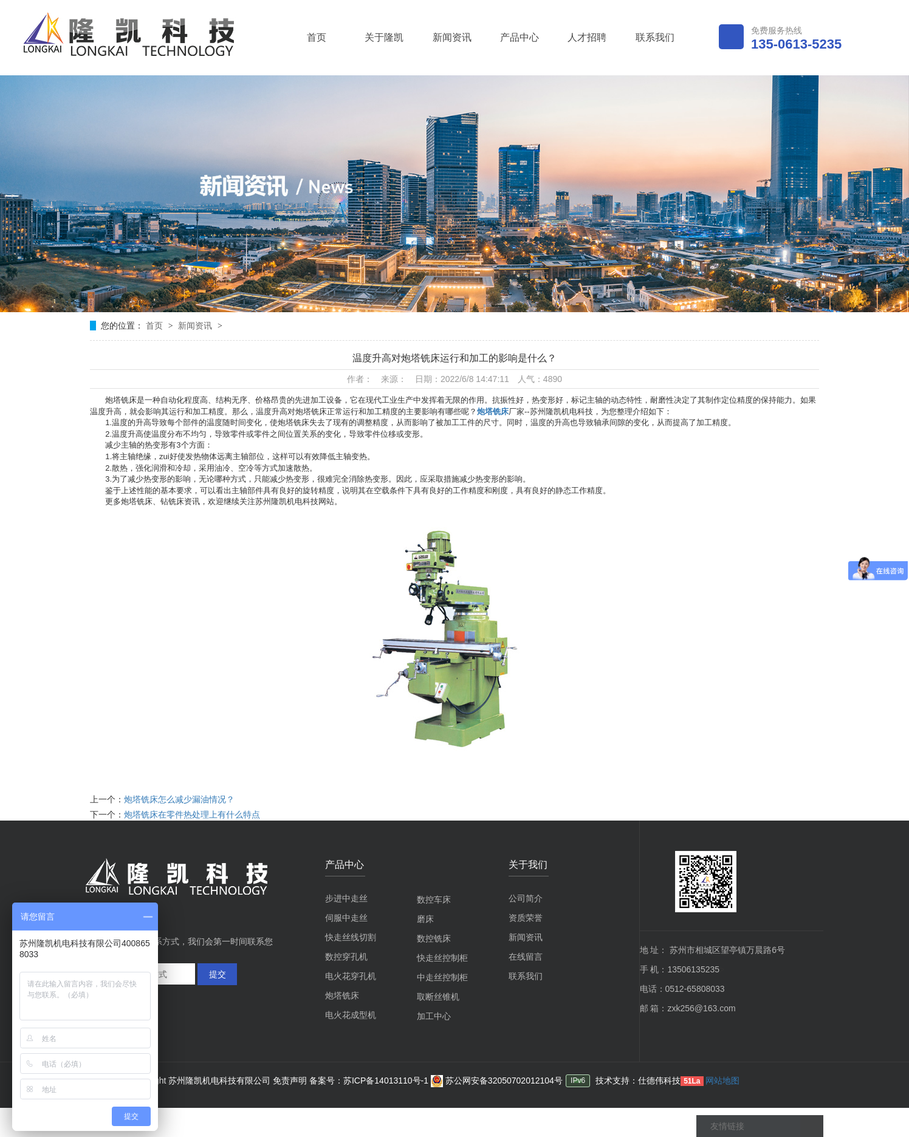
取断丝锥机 (438, 997)
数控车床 (434, 899)
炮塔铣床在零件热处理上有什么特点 (192, 814)
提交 (217, 974)
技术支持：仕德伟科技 (638, 1080)
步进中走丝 (346, 898)
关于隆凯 (384, 37)
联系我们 (655, 37)
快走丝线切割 (350, 937)
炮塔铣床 (493, 411)
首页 (316, 37)
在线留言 (526, 956)
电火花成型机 (350, 1015)
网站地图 (722, 1080)
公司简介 (526, 898)
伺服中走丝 (346, 918)
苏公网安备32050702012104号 (497, 1080)
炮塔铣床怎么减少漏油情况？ (179, 799)
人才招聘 (587, 37)
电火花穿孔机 (350, 976)
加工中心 (434, 1016)
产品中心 (519, 37)
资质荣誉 (526, 918)
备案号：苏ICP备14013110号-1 (370, 1080)
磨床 (425, 919)
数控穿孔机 (346, 956)
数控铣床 (434, 938)
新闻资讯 (452, 37)
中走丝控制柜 (442, 977)
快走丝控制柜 (442, 958)
